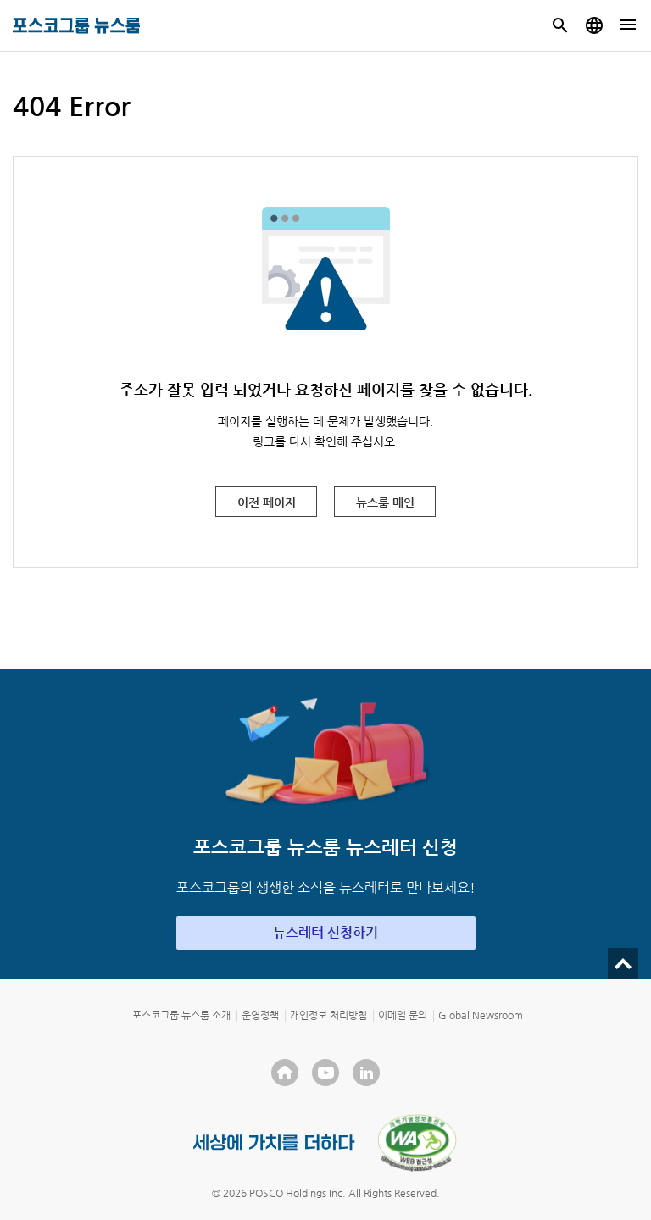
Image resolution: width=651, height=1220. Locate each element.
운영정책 (260, 1015)
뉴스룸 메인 (385, 502)
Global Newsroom (480, 1015)
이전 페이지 (266, 502)
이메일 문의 (402, 1015)
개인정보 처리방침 (328, 1015)
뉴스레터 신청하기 (325, 932)
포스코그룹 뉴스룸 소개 (181, 1015)
